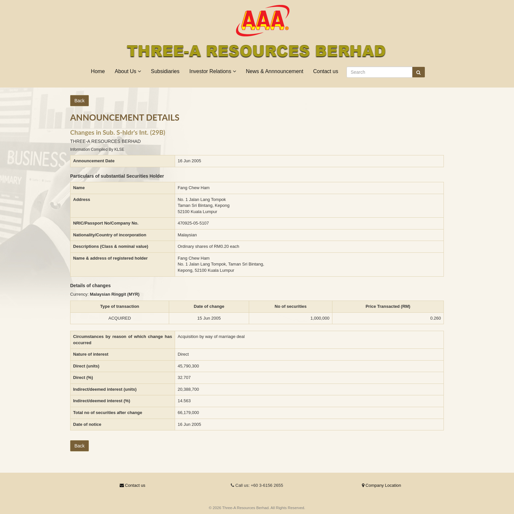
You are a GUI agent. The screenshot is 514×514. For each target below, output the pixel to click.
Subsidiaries (165, 71)
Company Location (381, 485)
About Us (128, 71)
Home (98, 71)
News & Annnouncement (274, 71)
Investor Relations (212, 71)
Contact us (325, 71)
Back (79, 100)
